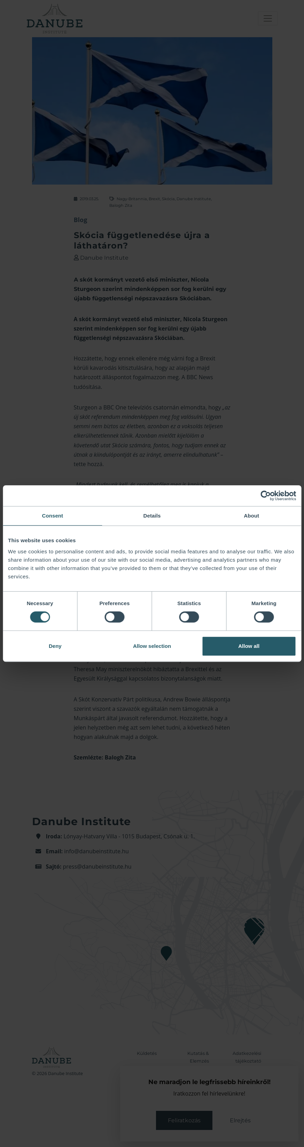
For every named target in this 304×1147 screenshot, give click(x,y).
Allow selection (152, 646)
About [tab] (251, 516)
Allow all (248, 646)
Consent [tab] (52, 516)
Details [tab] (152, 516)
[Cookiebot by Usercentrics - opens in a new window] (265, 495)
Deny (55, 646)
